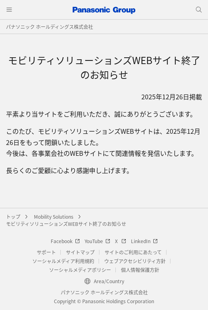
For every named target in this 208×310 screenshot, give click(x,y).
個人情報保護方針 (140, 269)
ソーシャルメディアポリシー (80, 269)
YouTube (97, 241)
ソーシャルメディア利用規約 (63, 261)
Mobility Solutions (53, 216)
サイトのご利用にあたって (133, 252)
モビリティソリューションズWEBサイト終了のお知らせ (66, 223)
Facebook (65, 241)
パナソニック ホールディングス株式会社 (49, 26)
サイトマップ (80, 252)
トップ (13, 216)
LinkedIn (144, 241)
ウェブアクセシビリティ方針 (135, 261)
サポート (46, 252)
